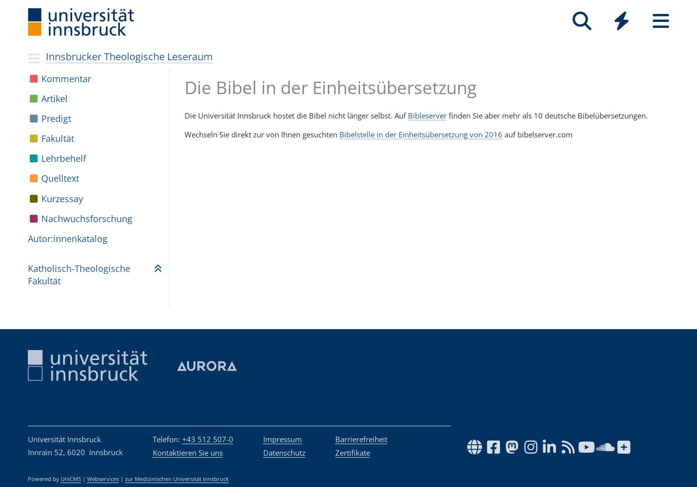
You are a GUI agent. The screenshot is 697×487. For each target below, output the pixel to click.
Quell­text (60, 178)
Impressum (282, 439)
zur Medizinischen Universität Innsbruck (177, 479)
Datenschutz (284, 453)
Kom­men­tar (66, 79)
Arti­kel (54, 99)
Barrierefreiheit (361, 439)
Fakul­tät (57, 138)
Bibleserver (427, 116)
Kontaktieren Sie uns (188, 453)
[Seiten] (661, 21)
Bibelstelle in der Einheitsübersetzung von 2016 (420, 134)
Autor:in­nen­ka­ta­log (67, 238)
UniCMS (71, 479)
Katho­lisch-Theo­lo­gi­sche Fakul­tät (79, 274)
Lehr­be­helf (63, 158)
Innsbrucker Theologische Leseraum (129, 56)
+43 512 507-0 (207, 439)
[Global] (622, 22)
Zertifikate (352, 453)
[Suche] (582, 21)
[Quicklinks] (621, 21)
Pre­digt (56, 118)
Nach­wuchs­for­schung (86, 219)
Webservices (103, 479)
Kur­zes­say (62, 199)
